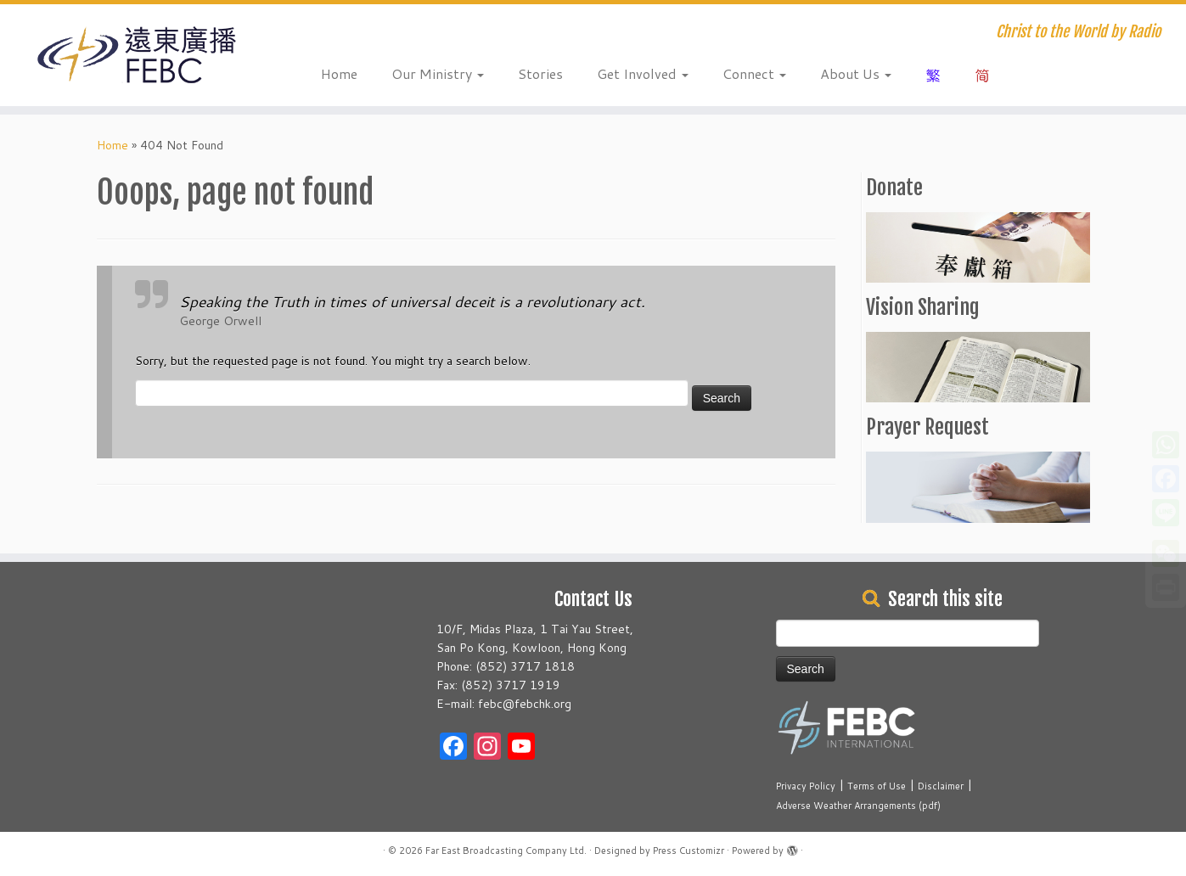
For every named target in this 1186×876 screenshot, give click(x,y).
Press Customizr (688, 850)
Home (339, 73)
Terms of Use (876, 786)
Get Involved (643, 73)
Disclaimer (941, 786)
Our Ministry (437, 73)
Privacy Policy (805, 786)
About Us (855, 73)
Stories (540, 73)
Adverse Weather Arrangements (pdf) (858, 805)
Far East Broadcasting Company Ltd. (506, 850)
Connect (754, 73)
